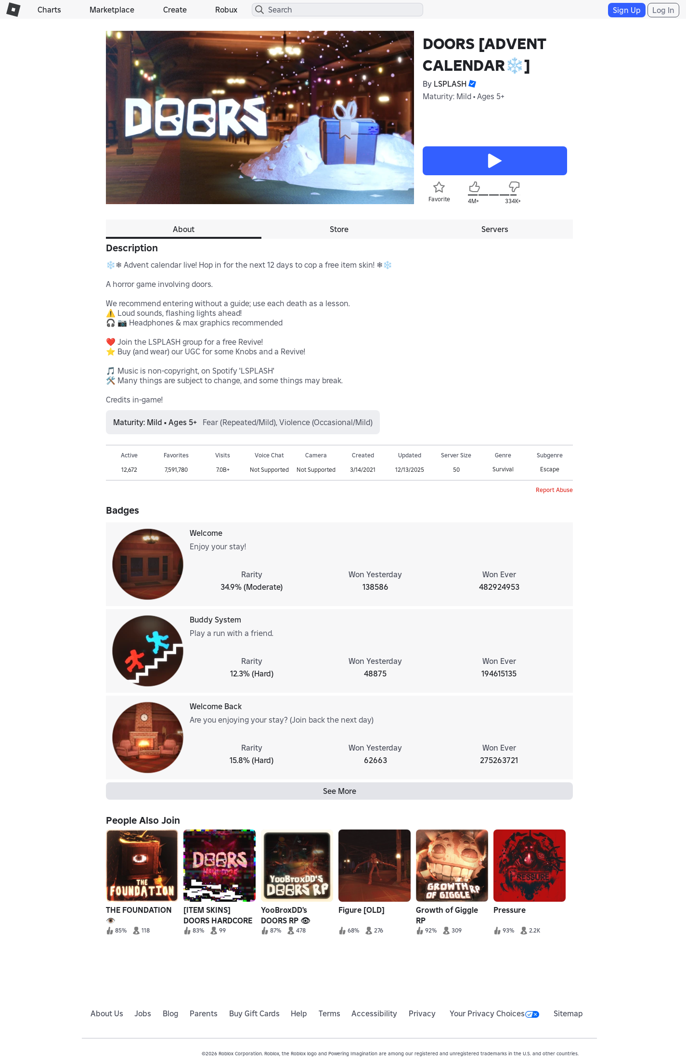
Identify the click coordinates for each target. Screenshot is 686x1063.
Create (175, 9)
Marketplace (112, 9)
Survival (503, 469)
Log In (663, 10)
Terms (329, 1013)
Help (299, 1013)
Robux (226, 9)
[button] (471, 84)
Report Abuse (554, 489)
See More (339, 791)
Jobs (142, 1013)
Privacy (422, 1013)
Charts (49, 9)
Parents (204, 1013)
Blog (171, 1013)
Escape (549, 469)
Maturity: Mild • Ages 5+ (464, 96)
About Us (107, 1013)
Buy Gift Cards (254, 1013)
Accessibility (374, 1013)
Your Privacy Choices (494, 1013)
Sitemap (568, 1013)
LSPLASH (450, 84)
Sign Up (627, 10)
